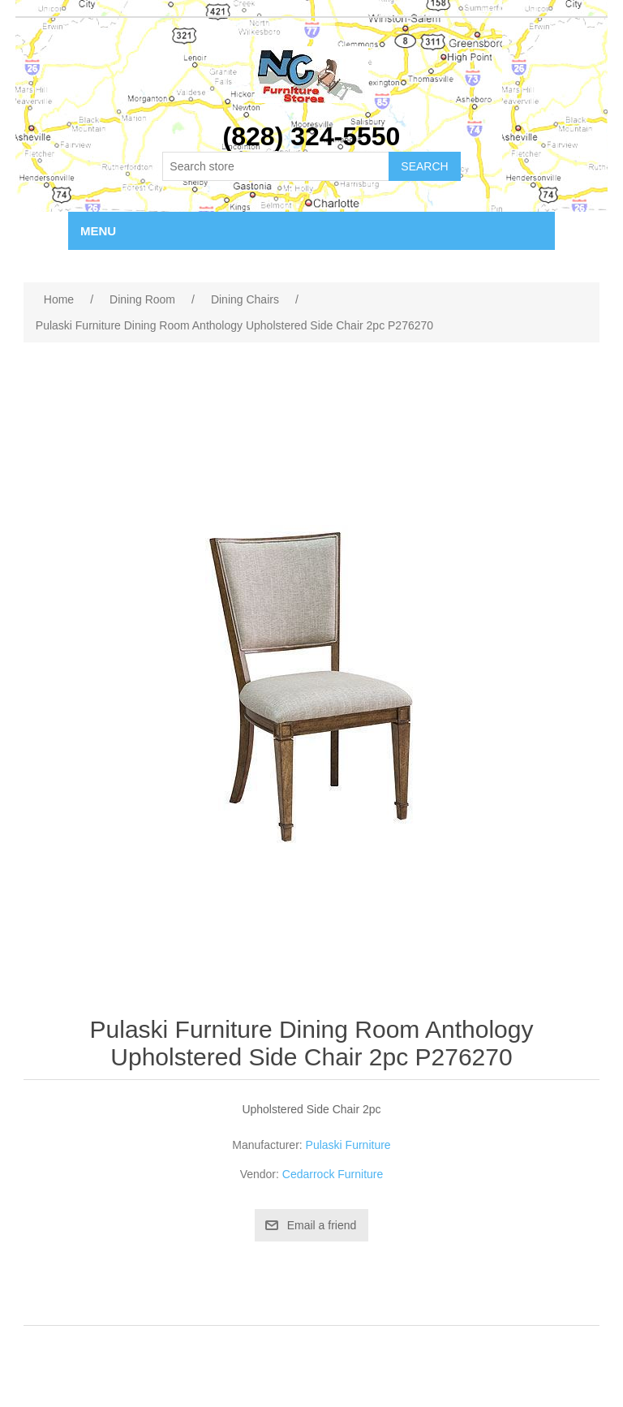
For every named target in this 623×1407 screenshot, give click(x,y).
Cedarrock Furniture (333, 1174)
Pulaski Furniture (348, 1144)
